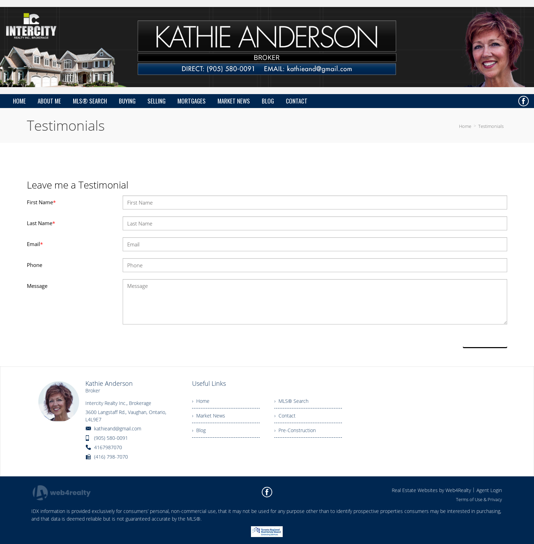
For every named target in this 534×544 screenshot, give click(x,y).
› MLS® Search (291, 401)
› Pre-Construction (295, 430)
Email (35, 243)
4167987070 (108, 447)
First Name (41, 202)
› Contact (285, 415)
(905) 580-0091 (111, 438)
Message (37, 285)
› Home (200, 401)
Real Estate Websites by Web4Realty (431, 490)
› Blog (199, 430)
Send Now (485, 339)
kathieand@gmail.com (117, 428)
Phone (34, 264)
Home (465, 126)
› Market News (208, 415)
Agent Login (489, 490)
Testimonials (491, 126)
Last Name (41, 223)
